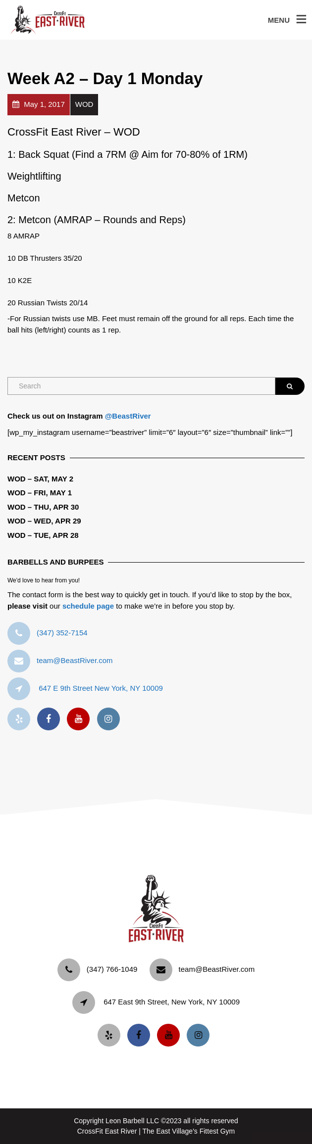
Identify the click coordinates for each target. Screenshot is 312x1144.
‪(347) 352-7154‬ (62, 632)
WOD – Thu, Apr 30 (43, 507)
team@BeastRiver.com (75, 660)
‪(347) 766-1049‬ (112, 969)
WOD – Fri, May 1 (39, 492)
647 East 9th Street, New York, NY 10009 (172, 1002)
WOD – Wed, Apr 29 (44, 521)
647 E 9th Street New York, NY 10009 (101, 688)
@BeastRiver (128, 416)
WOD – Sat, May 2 (40, 479)
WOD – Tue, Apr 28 (43, 535)
